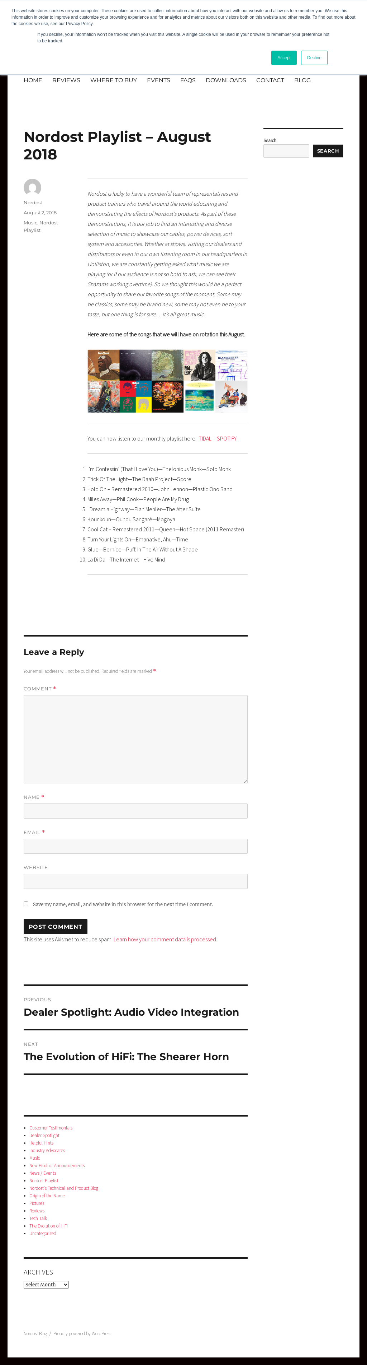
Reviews (36, 1211)
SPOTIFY (227, 438)
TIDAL (205, 438)
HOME (33, 80)
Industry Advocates (47, 1150)
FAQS (188, 80)
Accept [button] (284, 57)
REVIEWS (66, 80)
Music (30, 222)
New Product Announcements (57, 1166)
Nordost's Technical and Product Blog (63, 1188)
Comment (40, 689)
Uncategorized (42, 1233)
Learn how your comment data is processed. (165, 939)
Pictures (36, 1203)
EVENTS (158, 80)
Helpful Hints (41, 1143)
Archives (38, 1271)
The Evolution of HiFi (48, 1226)
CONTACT (270, 80)
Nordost (33, 202)
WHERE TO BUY (113, 80)
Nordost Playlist (43, 1181)
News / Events (42, 1173)
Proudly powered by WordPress (82, 1334)
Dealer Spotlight (44, 1135)
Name (34, 797)
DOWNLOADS (226, 80)
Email (34, 832)
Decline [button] (314, 57)
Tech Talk (38, 1218)
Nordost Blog (35, 1334)
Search (269, 141)
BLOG (302, 80)
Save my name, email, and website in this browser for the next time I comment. (123, 905)
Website (36, 867)
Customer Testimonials (50, 1128)
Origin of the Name (47, 1196)
